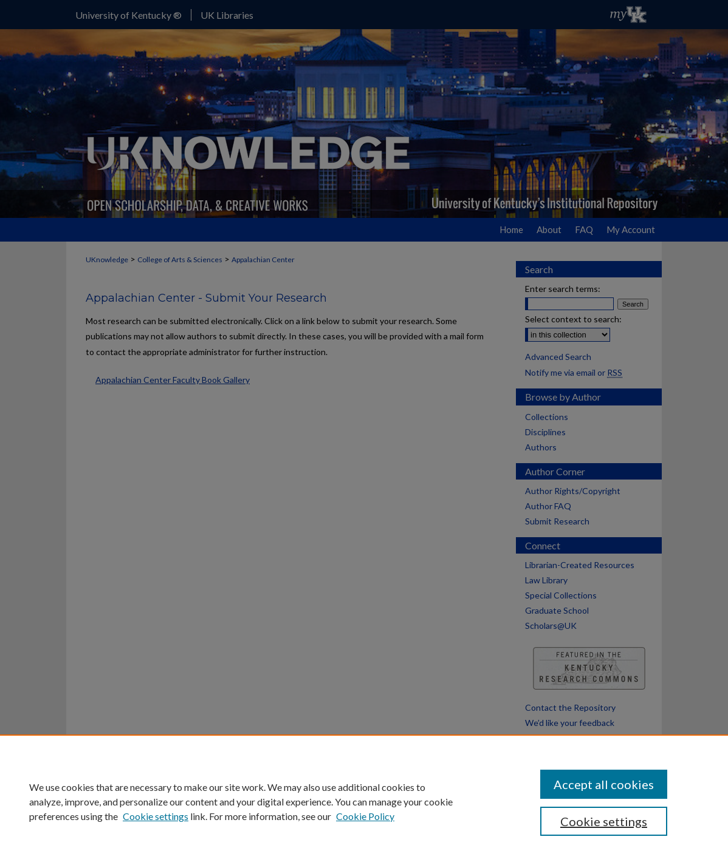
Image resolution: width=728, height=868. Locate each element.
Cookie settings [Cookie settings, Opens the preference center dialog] (603, 821)
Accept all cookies (604, 784)
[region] (364, 801)
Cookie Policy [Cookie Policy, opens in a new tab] (365, 816)
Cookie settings (155, 816)
